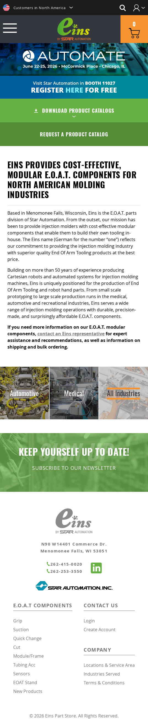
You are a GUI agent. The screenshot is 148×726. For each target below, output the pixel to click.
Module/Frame (28, 656)
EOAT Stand (25, 682)
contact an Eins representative (71, 334)
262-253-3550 (64, 571)
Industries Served (102, 674)
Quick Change (27, 638)
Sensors (21, 674)
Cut (16, 647)
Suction (21, 630)
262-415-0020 (64, 564)
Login (89, 621)
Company (97, 649)
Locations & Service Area (109, 665)
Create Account (100, 630)
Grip (17, 621)
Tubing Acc (24, 665)
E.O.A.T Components (42, 605)
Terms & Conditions (104, 683)
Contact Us (101, 605)
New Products (27, 691)
